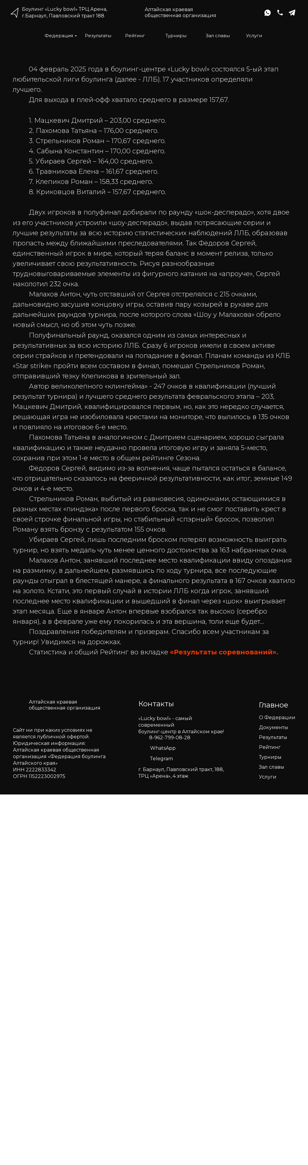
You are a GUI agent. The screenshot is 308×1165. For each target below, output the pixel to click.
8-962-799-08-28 (169, 737)
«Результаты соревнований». (224, 652)
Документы (273, 727)
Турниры (175, 35)
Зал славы (218, 35)
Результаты (98, 35)
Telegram (161, 758)
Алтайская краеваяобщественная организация (180, 12)
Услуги (254, 35)
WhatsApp (163, 748)
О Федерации (277, 717)
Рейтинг (135, 35)
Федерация (59, 35)
